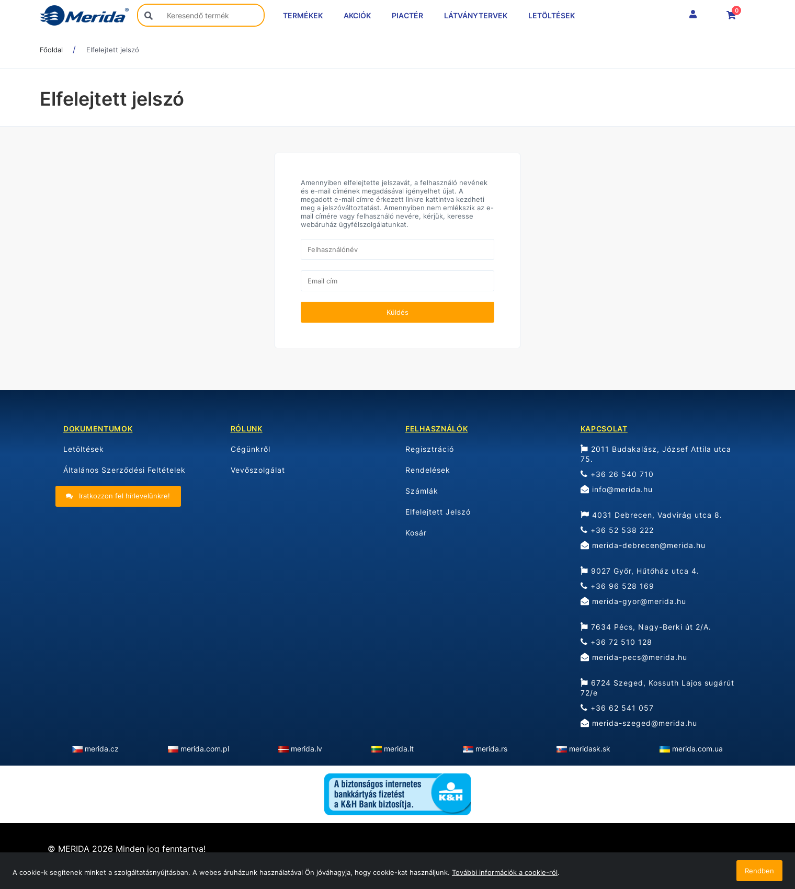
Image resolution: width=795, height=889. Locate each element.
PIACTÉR (407, 15)
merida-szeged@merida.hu (639, 723)
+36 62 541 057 (617, 707)
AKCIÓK (357, 15)
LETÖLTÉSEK (551, 15)
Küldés (397, 312)
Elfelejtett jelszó (112, 49)
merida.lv (306, 748)
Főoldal (51, 49)
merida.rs (491, 748)
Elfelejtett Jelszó (438, 511)
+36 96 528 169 (617, 586)
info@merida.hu (617, 489)
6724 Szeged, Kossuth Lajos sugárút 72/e (657, 687)
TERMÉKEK (303, 15)
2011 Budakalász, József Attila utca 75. (656, 453)
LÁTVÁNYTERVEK (475, 15)
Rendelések (427, 469)
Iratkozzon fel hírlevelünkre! (118, 496)
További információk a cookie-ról (505, 872)
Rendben (759, 871)
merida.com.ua (697, 748)
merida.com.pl (204, 748)
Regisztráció (429, 448)
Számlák (421, 490)
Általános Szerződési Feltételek (124, 469)
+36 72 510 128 (616, 641)
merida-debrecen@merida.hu (643, 545)
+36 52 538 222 (617, 530)
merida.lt (399, 748)
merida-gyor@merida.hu (633, 601)
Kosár (416, 532)
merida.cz (102, 748)
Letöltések (83, 448)
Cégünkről (250, 448)
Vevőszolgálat (258, 469)
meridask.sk (589, 748)
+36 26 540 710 (617, 474)
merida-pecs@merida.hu (634, 657)
